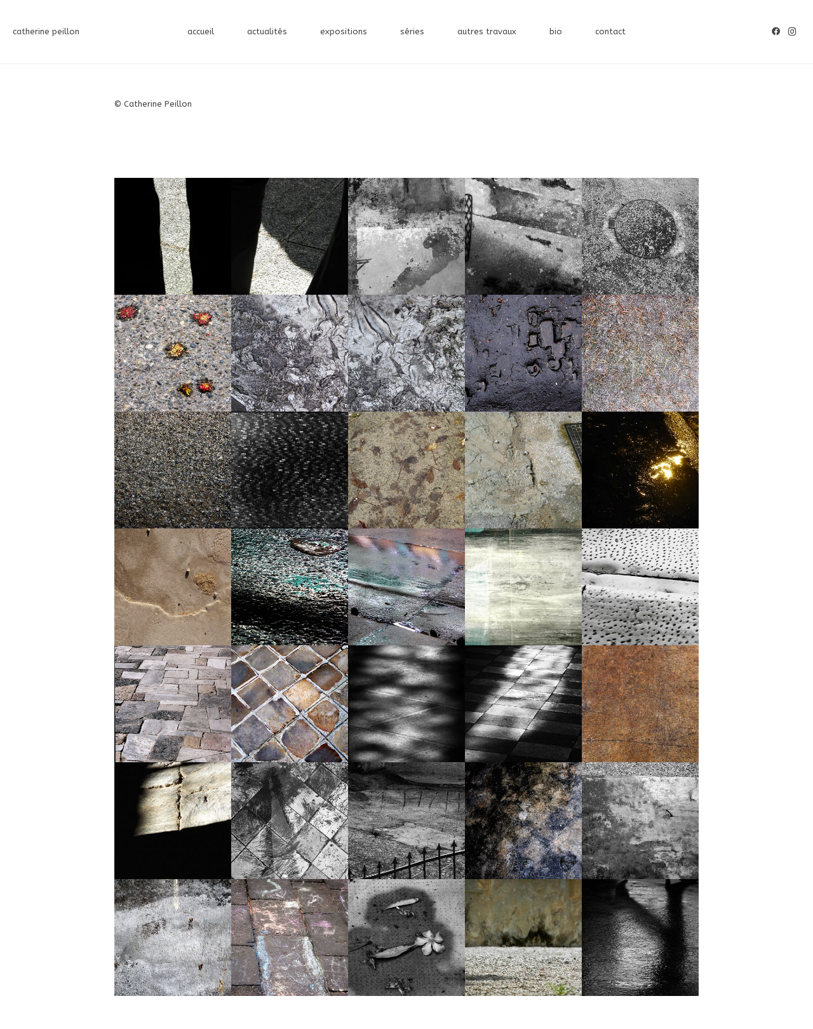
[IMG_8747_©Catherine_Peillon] (172, 470)
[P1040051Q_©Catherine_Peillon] (289, 586)
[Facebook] (776, 32)
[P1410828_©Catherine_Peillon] (406, 353)
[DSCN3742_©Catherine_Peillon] (523, 586)
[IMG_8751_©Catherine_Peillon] (640, 820)
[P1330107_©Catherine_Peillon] (172, 353)
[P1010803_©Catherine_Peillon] (640, 703)
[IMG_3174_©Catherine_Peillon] (289, 937)
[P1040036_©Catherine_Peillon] (406, 586)
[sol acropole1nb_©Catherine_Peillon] (640, 586)
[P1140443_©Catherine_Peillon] (640, 353)
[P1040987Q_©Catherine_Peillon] (640, 470)
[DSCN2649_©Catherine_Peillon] (640, 937)
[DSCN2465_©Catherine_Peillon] (406, 236)
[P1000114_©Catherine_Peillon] (406, 820)
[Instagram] (792, 32)
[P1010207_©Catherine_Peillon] (172, 820)
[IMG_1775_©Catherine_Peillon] (523, 820)
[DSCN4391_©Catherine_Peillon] (172, 236)
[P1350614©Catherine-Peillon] (289, 703)
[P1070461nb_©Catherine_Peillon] (289, 470)
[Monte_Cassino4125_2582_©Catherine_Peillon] (289, 820)
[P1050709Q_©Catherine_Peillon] (523, 470)
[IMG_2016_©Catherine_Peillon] (406, 937)
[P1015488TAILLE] (406, 703)
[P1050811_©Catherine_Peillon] (406, 470)
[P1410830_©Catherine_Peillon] (289, 353)
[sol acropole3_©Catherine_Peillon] (172, 703)
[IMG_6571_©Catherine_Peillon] (172, 937)
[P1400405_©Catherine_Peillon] (172, 586)
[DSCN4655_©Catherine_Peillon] (523, 937)
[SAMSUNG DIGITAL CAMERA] (523, 236)
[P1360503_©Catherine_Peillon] (523, 353)
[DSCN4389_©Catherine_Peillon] (289, 236)
